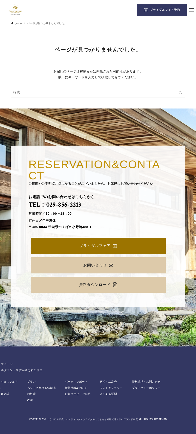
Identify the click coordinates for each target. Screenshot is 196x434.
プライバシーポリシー (146, 388)
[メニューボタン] (191, 10)
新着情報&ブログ (76, 388)
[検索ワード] (98, 92)
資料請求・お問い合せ (146, 381)
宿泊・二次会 (108, 381)
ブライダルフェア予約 (165, 10)
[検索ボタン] (180, 92)
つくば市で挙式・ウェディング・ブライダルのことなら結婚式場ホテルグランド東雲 (92, 419)
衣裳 (30, 400)
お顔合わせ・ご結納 (78, 394)
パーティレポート (76, 381)
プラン (31, 381)
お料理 (31, 394)
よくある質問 (108, 394)
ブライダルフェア (98, 246)
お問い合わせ (98, 265)
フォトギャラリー (111, 388)
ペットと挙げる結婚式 (41, 388)
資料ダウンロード (98, 284)
